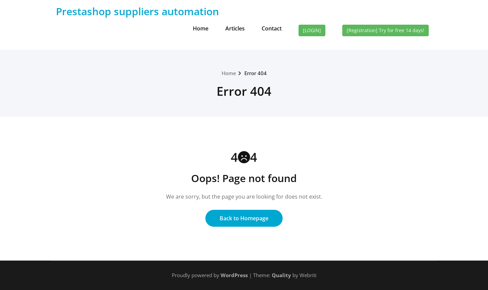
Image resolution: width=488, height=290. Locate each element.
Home (200, 28)
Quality (281, 275)
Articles (235, 28)
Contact (272, 28)
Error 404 (255, 73)
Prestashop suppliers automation (137, 11)
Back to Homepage (244, 218)
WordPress (234, 275)
